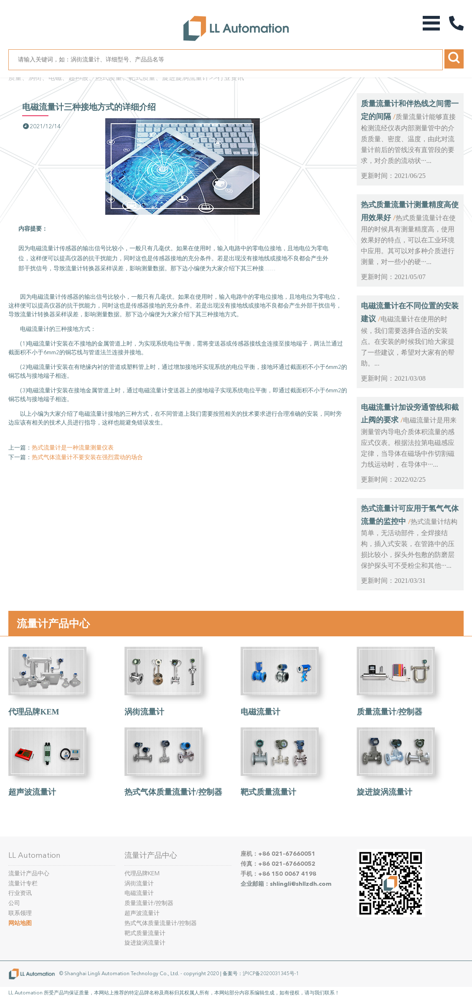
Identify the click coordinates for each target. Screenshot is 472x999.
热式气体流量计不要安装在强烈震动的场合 (87, 457)
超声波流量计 (32, 792)
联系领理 (20, 913)
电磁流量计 (260, 711)
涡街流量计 (144, 711)
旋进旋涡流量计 (384, 792)
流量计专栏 (23, 883)
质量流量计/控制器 (389, 711)
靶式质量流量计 (268, 792)
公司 (14, 903)
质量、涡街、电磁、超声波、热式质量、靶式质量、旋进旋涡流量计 (108, 77)
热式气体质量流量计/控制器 (173, 792)
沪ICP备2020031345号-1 (271, 973)
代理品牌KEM (33, 711)
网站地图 (20, 923)
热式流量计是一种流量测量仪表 (73, 447)
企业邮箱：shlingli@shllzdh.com (286, 883)
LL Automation (34, 855)
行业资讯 (230, 77)
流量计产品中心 (53, 623)
